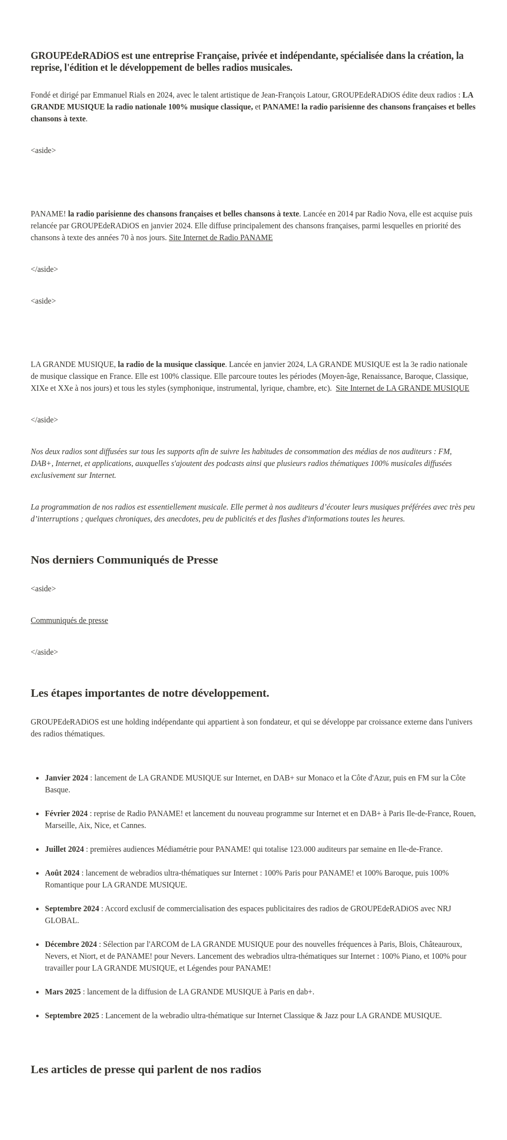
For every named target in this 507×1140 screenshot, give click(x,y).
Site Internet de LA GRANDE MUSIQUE (402, 388)
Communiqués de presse (69, 620)
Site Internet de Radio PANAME (221, 237)
